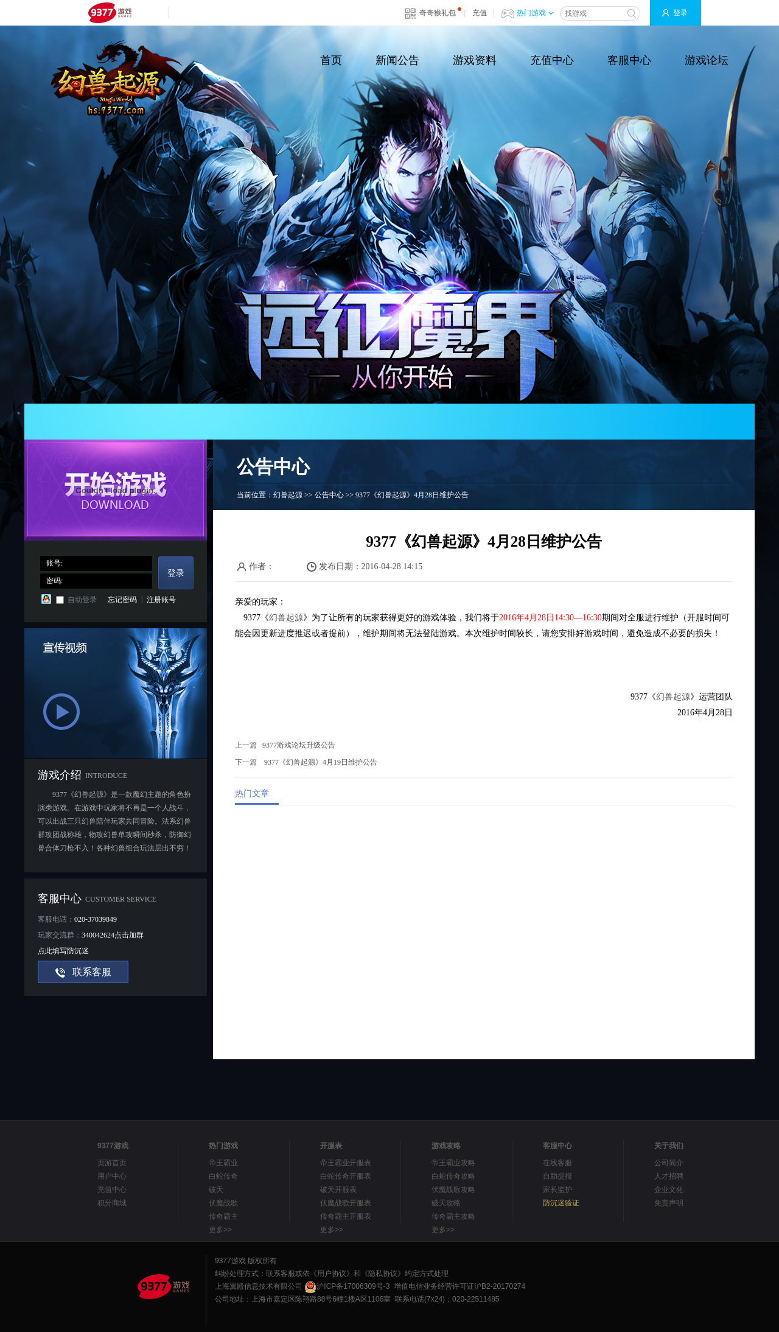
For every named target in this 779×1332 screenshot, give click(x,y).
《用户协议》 (332, 1273)
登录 (680, 13)
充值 (479, 13)
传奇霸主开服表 (345, 1216)
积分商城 (112, 1203)
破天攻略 (446, 1203)
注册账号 (161, 599)
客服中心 (629, 60)
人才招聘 (668, 1176)
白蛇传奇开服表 (345, 1176)
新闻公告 (397, 60)
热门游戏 (535, 13)
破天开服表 (338, 1189)
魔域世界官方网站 (124, 78)
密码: (54, 581)
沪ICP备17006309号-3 (347, 1286)
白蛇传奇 (223, 1176)
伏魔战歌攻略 (453, 1189)
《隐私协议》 (383, 1273)
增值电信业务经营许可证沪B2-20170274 (459, 1286)
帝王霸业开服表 (345, 1162)
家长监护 (557, 1189)
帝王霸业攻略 (453, 1162)
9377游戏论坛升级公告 (298, 745)
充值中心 (552, 60)
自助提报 (557, 1176)
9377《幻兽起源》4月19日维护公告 (320, 762)
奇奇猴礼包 (437, 13)
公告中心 (329, 495)
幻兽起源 (287, 495)
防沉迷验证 (561, 1203)
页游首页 (112, 1162)
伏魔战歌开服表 (345, 1203)
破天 (216, 1189)
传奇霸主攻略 (453, 1216)
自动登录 (82, 599)
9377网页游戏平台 (109, 13)
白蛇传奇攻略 (453, 1176)
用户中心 (112, 1176)
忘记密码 (122, 599)
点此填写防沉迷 (63, 951)
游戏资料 (475, 60)
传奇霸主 (223, 1216)
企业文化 (668, 1189)
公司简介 (668, 1162)
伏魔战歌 (223, 1203)
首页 (331, 60)
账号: (54, 563)
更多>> (220, 1229)
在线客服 (557, 1162)
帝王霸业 (223, 1162)
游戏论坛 (706, 60)
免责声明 (668, 1203)
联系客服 (91, 972)
